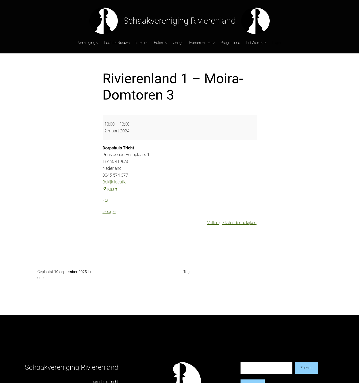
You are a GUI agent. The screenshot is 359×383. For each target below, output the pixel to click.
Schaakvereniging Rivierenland (179, 21)
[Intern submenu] (147, 43)
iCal (106, 200)
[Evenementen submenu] (214, 43)
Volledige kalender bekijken (231, 222)
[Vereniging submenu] (97, 43)
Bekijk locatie (115, 181)
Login (276, 42)
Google (109, 211)
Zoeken (306, 368)
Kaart (110, 189)
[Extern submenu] (166, 43)
